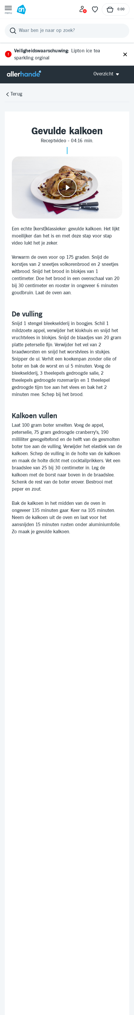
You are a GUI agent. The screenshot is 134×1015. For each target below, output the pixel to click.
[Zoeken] (67, 31)
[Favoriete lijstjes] (95, 9)
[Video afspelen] (67, 187)
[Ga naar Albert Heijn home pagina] (21, 9)
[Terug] (13, 94)
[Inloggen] (83, 9)
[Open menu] (8, 9)
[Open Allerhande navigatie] (108, 74)
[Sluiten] (125, 55)
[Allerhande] (24, 74)
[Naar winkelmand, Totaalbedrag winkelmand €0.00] (115, 9)
